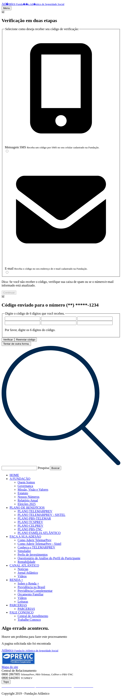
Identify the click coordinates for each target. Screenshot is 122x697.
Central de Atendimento (33, 616)
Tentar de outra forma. (16, 343)
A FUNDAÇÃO (20, 478)
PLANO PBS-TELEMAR (34, 518)
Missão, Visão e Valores (33, 489)
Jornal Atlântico (28, 572)
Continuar (9, 292)
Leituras (23, 601)
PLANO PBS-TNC (30, 529)
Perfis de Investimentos (33, 554)
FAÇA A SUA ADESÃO (25, 536)
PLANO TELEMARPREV (35, 511)
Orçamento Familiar (30, 594)
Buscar (55, 468)
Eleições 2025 (27, 504)
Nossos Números (28, 496)
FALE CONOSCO (21, 612)
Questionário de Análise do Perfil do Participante (49, 558)
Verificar (8, 339)
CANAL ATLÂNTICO (24, 565)
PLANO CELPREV (30, 525)
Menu (6, 8)
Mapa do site (10, 667)
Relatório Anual (28, 500)
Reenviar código (25, 339)
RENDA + (16, 580)
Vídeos (22, 576)
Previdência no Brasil (31, 587)
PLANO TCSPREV (30, 522)
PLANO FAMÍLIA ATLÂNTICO (39, 533)
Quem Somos (26, 482)
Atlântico (30, 650)
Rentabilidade (26, 562)
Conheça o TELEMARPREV (36, 547)
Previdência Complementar (35, 590)
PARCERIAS (18, 605)
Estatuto (23, 493)
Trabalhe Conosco (29, 619)
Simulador (24, 551)
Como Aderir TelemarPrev (34, 540)
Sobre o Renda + (28, 583)
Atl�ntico (33, 4)
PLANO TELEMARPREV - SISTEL (41, 515)
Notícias (23, 569)
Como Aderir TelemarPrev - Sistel (39, 543)
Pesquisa (43, 468)
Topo (6, 681)
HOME (14, 475)
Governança (25, 486)
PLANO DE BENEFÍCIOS (27, 507)
